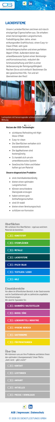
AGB (13, 412)
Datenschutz (37, 412)
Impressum (23, 412)
